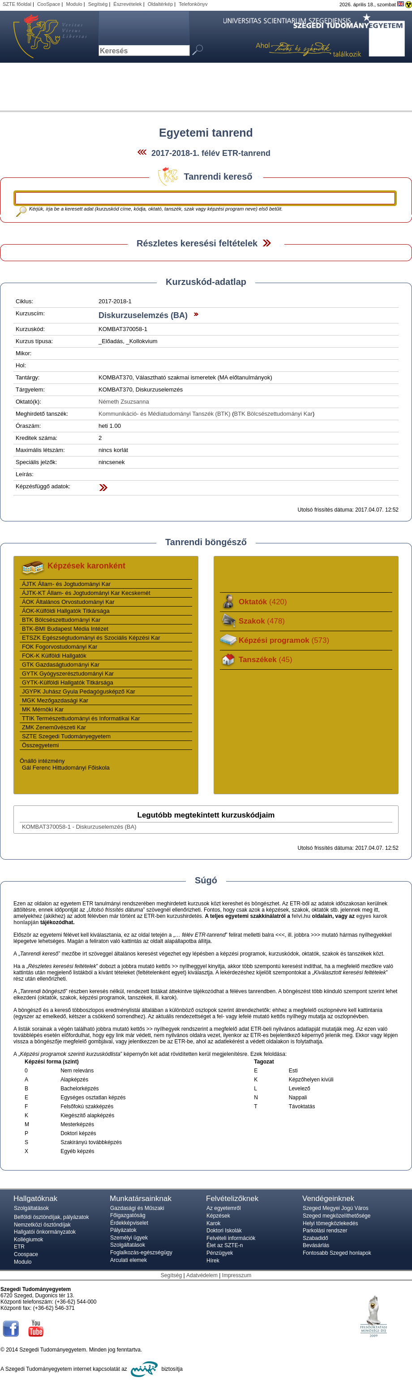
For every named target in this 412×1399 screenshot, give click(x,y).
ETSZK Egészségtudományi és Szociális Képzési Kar (91, 637)
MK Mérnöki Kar (43, 709)
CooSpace (48, 4)
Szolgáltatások (31, 1208)
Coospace (26, 1254)
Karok (213, 1223)
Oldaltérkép (160, 4)
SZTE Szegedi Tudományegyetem (66, 736)
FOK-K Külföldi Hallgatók (54, 655)
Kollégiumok (28, 1239)
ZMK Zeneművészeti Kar (54, 727)
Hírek (212, 1260)
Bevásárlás (316, 1245)
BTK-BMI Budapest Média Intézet (65, 628)
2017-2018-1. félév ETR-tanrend (210, 153)
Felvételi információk (230, 1238)
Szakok (262, 621)
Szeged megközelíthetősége (336, 1216)
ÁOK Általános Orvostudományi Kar (68, 601)
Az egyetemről (223, 1208)
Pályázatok (123, 1230)
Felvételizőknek (232, 1198)
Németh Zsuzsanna (124, 401)
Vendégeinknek (328, 1198)
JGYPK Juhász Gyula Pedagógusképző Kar (78, 691)
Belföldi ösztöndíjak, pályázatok (51, 1217)
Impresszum (236, 1275)
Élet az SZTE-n (224, 1245)
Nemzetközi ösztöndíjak (42, 1225)
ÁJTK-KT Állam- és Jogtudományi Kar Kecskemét (86, 593)
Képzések (218, 1216)
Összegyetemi (40, 745)
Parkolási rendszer (325, 1230)
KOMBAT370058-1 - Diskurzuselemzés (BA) (79, 826)
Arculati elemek (128, 1260)
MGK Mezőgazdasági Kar (55, 700)
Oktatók (263, 602)
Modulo (74, 4)
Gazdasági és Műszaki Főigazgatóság (137, 1211)
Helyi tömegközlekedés (330, 1223)
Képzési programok (284, 640)
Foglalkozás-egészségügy (141, 1252)
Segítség (98, 4)
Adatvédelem (202, 1275)
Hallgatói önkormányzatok (45, 1232)
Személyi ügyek (129, 1238)
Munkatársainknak (141, 1198)
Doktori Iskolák (224, 1230)
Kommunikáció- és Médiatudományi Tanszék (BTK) (165, 413)
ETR (19, 1247)
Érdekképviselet (129, 1223)
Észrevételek (127, 4)
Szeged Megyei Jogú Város (336, 1208)
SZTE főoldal (17, 4)
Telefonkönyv (193, 4)
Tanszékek (265, 659)
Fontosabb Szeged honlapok (337, 1253)
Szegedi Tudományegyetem (45, 37)
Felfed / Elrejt (266, 243)
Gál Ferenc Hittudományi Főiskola (66, 767)
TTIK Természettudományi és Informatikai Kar (81, 718)
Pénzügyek (219, 1253)
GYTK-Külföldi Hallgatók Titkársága (67, 682)
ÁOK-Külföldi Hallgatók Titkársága (66, 610)
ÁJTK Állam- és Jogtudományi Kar (66, 584)
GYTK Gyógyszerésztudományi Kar (68, 673)
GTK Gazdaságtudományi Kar (60, 664)
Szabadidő (315, 1238)
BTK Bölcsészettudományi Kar (273, 413)
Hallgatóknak (35, 1198)
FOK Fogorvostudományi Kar (59, 646)
